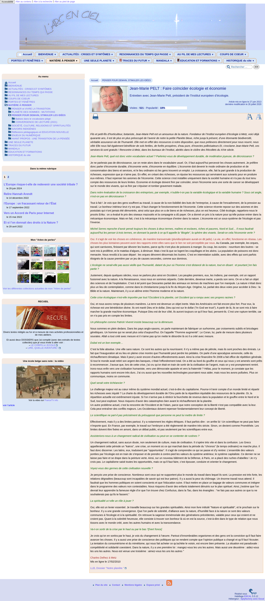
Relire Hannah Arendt (18, 193)
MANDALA (163, 60)
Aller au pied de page (64, 1)
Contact (115, 585)
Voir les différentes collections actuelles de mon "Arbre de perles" (37, 288)
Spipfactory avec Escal (252, 599)
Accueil (25, 54)
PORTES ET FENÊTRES (26, 60)
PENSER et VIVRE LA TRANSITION (31, 108)
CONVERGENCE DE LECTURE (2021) (36, 122)
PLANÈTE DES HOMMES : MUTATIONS (33, 112)
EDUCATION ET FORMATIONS (198, 60)
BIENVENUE (46, 54)
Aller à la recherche (43, 1)
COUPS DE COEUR (232, 54)
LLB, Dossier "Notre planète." (107, 568)
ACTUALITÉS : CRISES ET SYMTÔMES (87, 54)
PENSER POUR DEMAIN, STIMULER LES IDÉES (126, 80)
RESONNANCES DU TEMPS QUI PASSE (144, 54)
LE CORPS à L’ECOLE (43, 345)
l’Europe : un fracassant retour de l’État (30, 203)
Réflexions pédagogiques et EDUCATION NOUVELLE (40, 132)
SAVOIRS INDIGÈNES (24, 129)
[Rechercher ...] (239, 67)
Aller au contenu (23, 1)
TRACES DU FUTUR (134, 60)
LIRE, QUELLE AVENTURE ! (43, 348)
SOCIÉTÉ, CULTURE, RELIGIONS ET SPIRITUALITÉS (41, 125)
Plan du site (100, 585)
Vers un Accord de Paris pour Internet (29, 213)
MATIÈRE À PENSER (63, 60)
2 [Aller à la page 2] (8, 177)
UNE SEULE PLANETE (98, 60)
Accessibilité (7, 2)
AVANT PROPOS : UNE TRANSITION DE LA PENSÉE (41, 138)
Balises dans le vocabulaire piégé (33, 118)
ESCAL (248, 596)
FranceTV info (51, 400)
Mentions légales (132, 585)
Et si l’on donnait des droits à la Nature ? (31, 222)
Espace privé (152, 585)
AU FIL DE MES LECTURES (195, 54)
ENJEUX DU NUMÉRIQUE (26, 135)
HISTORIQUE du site (239, 60)
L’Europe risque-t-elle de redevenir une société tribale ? (41, 184)
